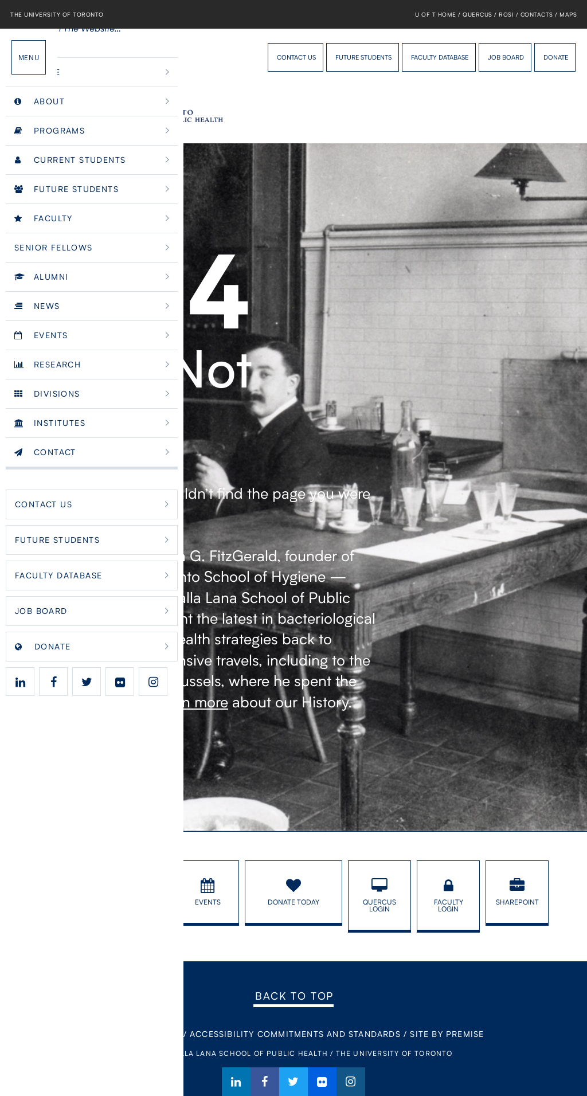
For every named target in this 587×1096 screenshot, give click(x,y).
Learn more (190, 701)
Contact (159, 1034)
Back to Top (294, 995)
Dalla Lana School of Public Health (77, 57)
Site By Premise (447, 1034)
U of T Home (435, 14)
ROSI (506, 14)
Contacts (537, 14)
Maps (568, 14)
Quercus (477, 14)
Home (116, 1034)
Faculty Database (439, 57)
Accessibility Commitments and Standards (295, 1034)
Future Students (363, 57)
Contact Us (296, 57)
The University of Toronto (57, 14)
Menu (28, 57)
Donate (555, 57)
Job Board (506, 57)
